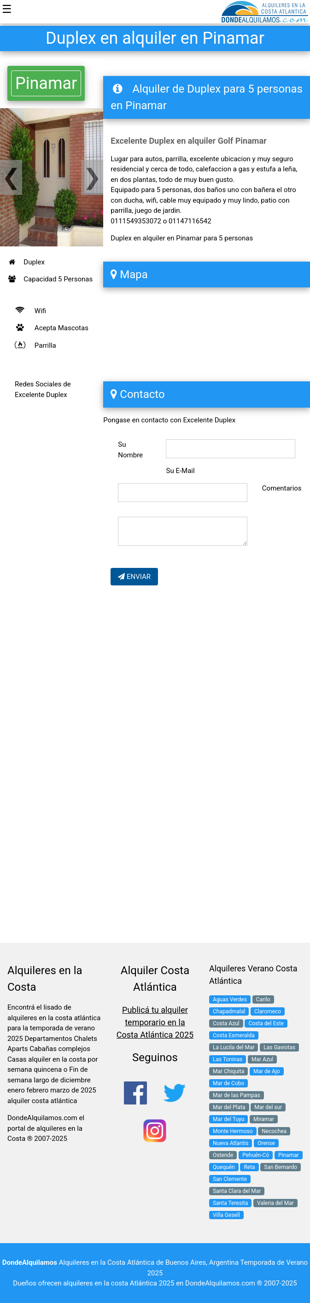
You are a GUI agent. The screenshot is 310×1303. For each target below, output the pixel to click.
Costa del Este (266, 1023)
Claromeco (267, 1011)
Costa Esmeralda (234, 1035)
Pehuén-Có (255, 1155)
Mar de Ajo (266, 1071)
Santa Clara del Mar (237, 1191)
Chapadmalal (229, 1011)
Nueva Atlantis (230, 1143)
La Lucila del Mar (234, 1047)
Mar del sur (268, 1107)
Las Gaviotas (279, 1047)
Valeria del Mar (275, 1203)
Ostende (223, 1155)
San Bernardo (280, 1167)
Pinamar (46, 83)
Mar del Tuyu (228, 1119)
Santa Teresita (230, 1203)
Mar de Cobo (228, 1083)
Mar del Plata (229, 1107)
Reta (249, 1167)
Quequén (224, 1167)
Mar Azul (262, 1059)
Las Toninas (227, 1059)
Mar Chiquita (228, 1071)
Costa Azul (226, 1023)
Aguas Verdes (230, 999)
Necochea (274, 1131)
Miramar (263, 1119)
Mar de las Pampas (236, 1095)
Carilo (263, 999)
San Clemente (230, 1179)
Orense (266, 1143)
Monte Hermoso (233, 1131)
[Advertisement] (51, 576)
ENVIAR (134, 577)
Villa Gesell (226, 1215)
